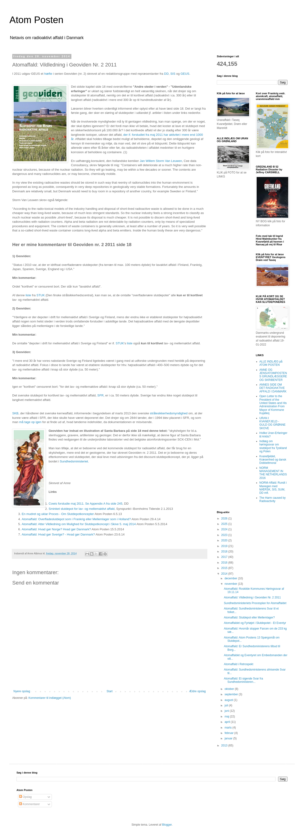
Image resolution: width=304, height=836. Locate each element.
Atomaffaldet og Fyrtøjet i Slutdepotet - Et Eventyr (255, 623)
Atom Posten (36, 20)
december (231, 578)
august (229, 700)
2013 (224, 745)
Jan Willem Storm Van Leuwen (161, 161)
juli (227, 705)
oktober (230, 689)
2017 (224, 557)
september (232, 694)
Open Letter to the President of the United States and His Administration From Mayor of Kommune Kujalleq (273, 405)
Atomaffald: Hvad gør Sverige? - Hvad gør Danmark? (58, 534)
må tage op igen (29, 422)
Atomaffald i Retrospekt (238, 664)
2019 (224, 546)
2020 (224, 540)
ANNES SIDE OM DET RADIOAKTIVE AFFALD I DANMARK (273, 388)
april (228, 722)
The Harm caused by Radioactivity (272, 499)
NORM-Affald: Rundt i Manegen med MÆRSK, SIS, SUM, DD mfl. (273, 487)
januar (229, 738)
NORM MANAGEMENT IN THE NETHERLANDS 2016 (273, 473)
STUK (41, 295)
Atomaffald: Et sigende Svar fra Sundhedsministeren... (243, 680)
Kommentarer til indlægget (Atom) (50, 698)
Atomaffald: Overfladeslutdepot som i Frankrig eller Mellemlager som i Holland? (76, 519)
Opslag (25, 797)
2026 (224, 518)
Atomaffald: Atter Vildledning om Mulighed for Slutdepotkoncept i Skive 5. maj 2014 (79, 524)
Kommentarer (29, 804)
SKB (15, 413)
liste (28, 295)
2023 (224, 535)
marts (228, 727)
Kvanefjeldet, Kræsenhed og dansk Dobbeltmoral (272, 460)
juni (227, 710)
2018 (224, 551)
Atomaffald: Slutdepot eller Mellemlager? (249, 617)
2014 (224, 573)
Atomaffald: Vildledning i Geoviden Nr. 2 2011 (252, 597)
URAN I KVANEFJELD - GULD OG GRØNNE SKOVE (272, 423)
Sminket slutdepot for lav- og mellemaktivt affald (82, 509)
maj (227, 716)
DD (166, 73)
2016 (224, 562)
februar (229, 733)
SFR (99, 395)
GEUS (185, 73)
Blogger (167, 824)
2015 (224, 568)
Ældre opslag (197, 691)
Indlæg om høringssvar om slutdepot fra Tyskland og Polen (273, 446)
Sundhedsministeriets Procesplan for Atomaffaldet (255, 603)
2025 (224, 524)
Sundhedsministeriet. (74, 461)
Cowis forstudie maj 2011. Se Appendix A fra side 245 (85, 503)
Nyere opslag (21, 691)
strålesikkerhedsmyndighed (169, 413)
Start (109, 691)
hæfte (48, 73)
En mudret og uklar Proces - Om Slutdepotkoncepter (58, 514)
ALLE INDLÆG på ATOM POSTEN (271, 363)
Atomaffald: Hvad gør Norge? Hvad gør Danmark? (56, 529)
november (231, 583)
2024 (224, 529)
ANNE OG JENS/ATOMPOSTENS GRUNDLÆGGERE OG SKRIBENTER (273, 375)
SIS (172, 73)
